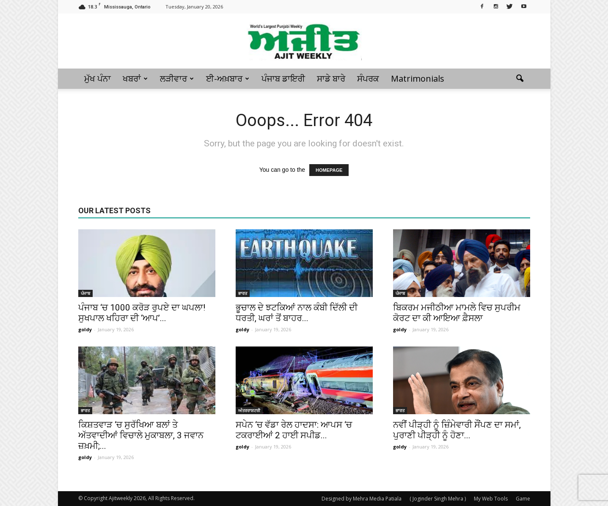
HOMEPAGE (329, 170)
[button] (520, 79)
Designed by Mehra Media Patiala (362, 498)
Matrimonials (417, 78)
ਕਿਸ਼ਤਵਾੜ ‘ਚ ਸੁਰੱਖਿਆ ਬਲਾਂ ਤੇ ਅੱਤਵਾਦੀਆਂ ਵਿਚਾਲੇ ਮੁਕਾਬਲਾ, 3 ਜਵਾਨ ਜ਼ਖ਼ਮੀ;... (141, 435)
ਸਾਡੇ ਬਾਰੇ (331, 78)
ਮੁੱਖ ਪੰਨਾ (97, 78)
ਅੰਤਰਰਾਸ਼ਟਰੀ (249, 410)
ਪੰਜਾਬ (85, 293)
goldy (85, 329)
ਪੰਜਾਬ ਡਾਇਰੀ (283, 78)
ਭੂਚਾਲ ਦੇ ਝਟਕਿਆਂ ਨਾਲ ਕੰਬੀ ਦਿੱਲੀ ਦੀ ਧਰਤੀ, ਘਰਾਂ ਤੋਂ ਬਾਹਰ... (297, 312)
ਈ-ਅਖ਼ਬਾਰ (227, 78)
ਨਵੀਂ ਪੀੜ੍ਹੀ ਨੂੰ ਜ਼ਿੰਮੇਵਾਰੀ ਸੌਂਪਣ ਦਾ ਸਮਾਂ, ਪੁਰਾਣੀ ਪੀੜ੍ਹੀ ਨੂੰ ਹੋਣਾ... (457, 430)
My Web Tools (491, 498)
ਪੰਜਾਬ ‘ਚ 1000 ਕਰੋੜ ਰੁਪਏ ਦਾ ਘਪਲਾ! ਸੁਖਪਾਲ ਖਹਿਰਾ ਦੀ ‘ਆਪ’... (141, 312)
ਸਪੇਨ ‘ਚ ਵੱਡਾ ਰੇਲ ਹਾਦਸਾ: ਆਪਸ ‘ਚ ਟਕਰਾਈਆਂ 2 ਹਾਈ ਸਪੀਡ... (294, 430)
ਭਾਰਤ (242, 293)
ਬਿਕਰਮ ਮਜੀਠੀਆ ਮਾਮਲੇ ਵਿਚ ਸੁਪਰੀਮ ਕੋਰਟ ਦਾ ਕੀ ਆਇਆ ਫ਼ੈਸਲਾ (456, 312)
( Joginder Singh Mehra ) (438, 498)
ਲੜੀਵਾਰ (177, 78)
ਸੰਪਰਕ (368, 78)
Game (523, 498)
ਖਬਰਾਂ (135, 78)
